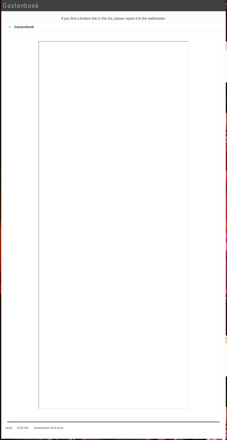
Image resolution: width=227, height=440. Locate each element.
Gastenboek (24, 27)
